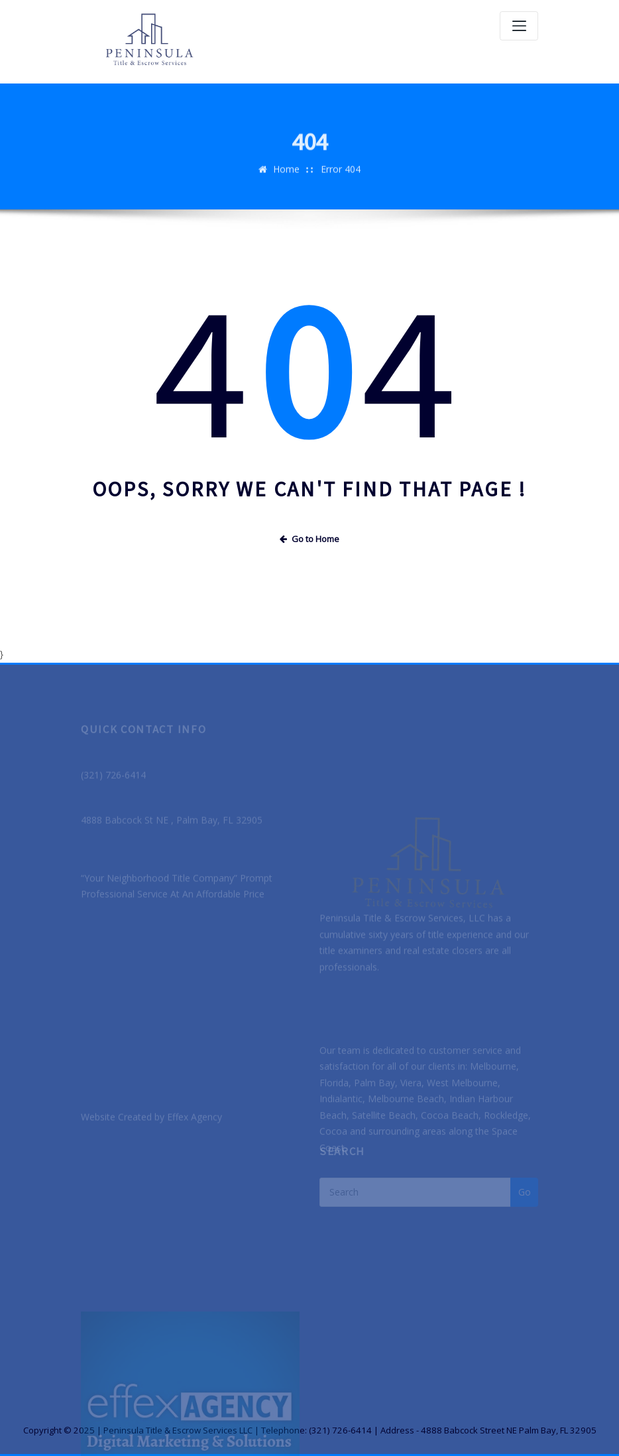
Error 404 (341, 178)
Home (286, 178)
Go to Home (309, 539)
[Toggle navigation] (519, 25)
